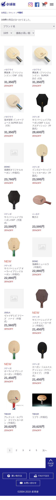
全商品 (4, 13)
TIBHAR (7, 414)
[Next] (44, 450)
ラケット (12, 13)
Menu (52, 3)
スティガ (35, 117)
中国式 (20, 13)
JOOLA (7, 313)
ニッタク (35, 214)
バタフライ (8, 70)
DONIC (7, 167)
